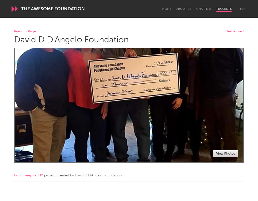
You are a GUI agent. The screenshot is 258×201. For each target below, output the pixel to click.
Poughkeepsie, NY (28, 175)
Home (166, 9)
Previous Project (26, 31)
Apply (241, 9)
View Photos (225, 153)
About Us (183, 9)
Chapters (203, 9)
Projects (224, 9)
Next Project (234, 31)
